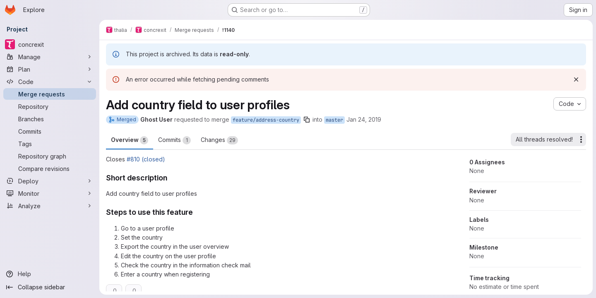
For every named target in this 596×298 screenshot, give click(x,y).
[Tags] (49, 143)
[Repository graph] (49, 156)
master (334, 120)
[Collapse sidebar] (49, 287)
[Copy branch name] (307, 120)
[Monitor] (49, 193)
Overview (129, 140)
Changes (219, 140)
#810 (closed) (146, 159)
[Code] (49, 81)
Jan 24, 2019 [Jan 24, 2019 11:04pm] (363, 119)
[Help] (49, 274)
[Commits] (49, 131)
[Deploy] (49, 181)
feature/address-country (266, 120)
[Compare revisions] (49, 168)
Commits (174, 140)
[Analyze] (49, 205)
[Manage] (49, 56)
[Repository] (49, 106)
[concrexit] (49, 44)
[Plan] (49, 69)
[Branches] (49, 119)
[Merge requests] (49, 94)
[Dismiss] (576, 79)
